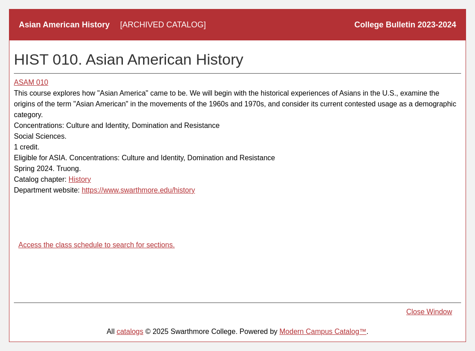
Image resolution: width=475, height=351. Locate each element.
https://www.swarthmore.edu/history (138, 190)
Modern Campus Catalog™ (322, 331)
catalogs (130, 331)
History (80, 179)
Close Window (429, 312)
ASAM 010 (31, 82)
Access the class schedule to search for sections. (96, 245)
